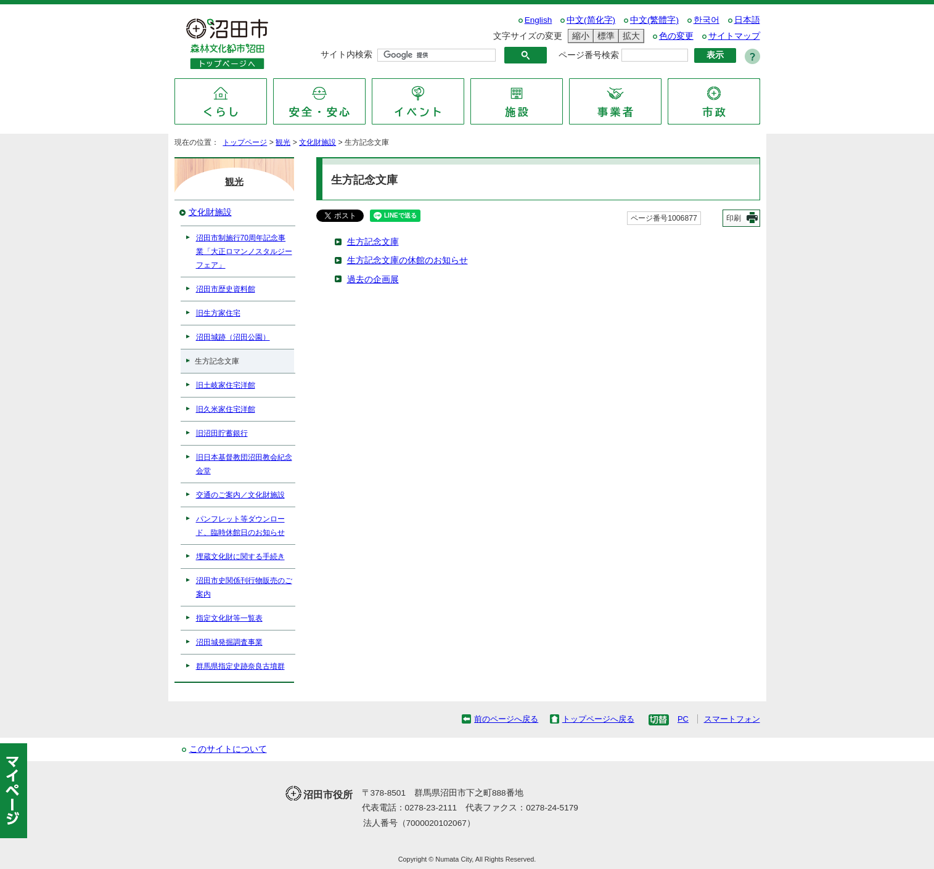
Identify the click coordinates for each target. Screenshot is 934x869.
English (538, 20)
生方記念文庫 (373, 242)
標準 (604, 36)
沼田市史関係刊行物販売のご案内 (244, 587)
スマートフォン (732, 719)
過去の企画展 (373, 279)
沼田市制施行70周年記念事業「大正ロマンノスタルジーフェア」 (244, 251)
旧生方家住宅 (218, 313)
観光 (283, 142)
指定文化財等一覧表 (229, 618)
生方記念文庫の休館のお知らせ (407, 260)
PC (683, 719)
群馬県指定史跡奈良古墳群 (240, 666)
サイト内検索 (346, 54)
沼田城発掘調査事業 (229, 642)
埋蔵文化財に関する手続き (240, 556)
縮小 (578, 36)
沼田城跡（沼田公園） (233, 337)
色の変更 (676, 36)
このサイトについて (228, 749)
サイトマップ (734, 36)
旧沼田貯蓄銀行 (222, 433)
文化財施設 (317, 142)
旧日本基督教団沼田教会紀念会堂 (244, 464)
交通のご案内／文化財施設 (240, 495)
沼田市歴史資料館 (225, 289)
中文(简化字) (591, 20)
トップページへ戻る (598, 719)
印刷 (733, 218)
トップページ (245, 142)
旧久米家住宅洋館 (225, 409)
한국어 (706, 20)
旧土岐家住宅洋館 (225, 385)
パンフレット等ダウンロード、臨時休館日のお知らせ (240, 526)
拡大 (629, 36)
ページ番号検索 (589, 55)
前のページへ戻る (506, 719)
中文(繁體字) (654, 20)
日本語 (747, 20)
